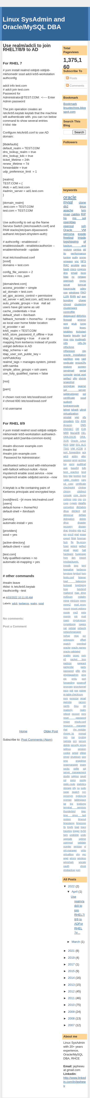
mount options (78, 608)
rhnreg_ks (68, 733)
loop (65, 589)
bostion (77, 476)
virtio (83, 850)
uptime (82, 839)
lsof (84, 335)
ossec (76, 655)
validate (82, 842)
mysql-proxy (79, 620)
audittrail (81, 464)
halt (84, 550)
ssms (73, 780)
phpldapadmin (70, 675)
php (84, 671)
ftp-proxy (81, 542)
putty (75, 257)
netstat (72, 628)
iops (76, 565)
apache (68, 210)
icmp (83, 323)
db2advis (81, 507)
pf (85, 241)
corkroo (67, 499)
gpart (75, 550)
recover (76, 714)
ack (84, 452)
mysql (68, 202)
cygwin (73, 503)
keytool (77, 573)
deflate (82, 515)
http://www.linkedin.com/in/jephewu (74, 1081)
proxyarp (68, 686)
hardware (68, 554)
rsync (83, 280)
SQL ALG (81, 445)
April (75, 891)
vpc (84, 854)
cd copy (68, 484)
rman (66, 214)
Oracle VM (74, 230)
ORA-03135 (69, 437)
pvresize (74, 698)
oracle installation (74, 354)
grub (74, 323)
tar (64, 804)
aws (83, 265)
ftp (72, 542)
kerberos (24, 603)
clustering (80, 304)
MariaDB (74, 433)
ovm (83, 655)
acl (79, 296)
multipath (80, 339)
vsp (65, 292)
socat (66, 284)
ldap (66, 276)
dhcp (66, 522)
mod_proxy (80, 604)
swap (66, 792)
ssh (83, 226)
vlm (78, 854)
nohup (66, 636)
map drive (80, 593)
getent (73, 546)
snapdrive (80, 761)
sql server (74, 389)
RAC (66, 265)
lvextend (81, 589)
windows (74, 292)
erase (83, 534)
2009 (72, 1011)
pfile (78, 671)
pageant (81, 663)
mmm (83, 600)
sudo (83, 788)
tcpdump (81, 804)
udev (83, 288)
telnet (66, 409)
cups (66, 503)
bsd (84, 476)
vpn (77, 417)
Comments (75, 85)
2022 (72, 886)
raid (83, 358)
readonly (68, 710)
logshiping (80, 585)
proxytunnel (80, 686)
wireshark (68, 862)
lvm (83, 210)
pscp (66, 690)
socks (66, 768)
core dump (79, 495)
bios (65, 476)
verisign (78, 846)
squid (83, 776)
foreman (81, 538)
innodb (67, 565)
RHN (73, 296)
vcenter (67, 846)
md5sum (68, 597)
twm (65, 835)
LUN (66, 296)
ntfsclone (68, 346)
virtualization (70, 413)
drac (65, 530)
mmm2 (67, 604)
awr (84, 296)
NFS (83, 261)
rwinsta (67, 741)
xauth (66, 866)
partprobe (68, 667)
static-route (69, 784)
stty (74, 788)
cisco (73, 269)
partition (68, 358)
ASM (83, 421)
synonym (68, 796)
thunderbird (69, 811)
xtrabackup (69, 870)
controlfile (69, 311)
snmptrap (69, 385)
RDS (66, 445)
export (66, 538)
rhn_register (79, 729)
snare (83, 764)
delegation (69, 519)
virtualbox (68, 854)
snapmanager (70, 764)
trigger (76, 831)
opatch (67, 643)
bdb (84, 468)
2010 (72, 1005)
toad (77, 827)
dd (84, 249)
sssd (41, 603)
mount (66, 608)
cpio (74, 499)
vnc (77, 261)
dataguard (69, 315)
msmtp (67, 616)
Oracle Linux (78, 441)
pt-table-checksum (73, 694)
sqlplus (75, 776)
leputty (76, 335)
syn (84, 792)
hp (65, 218)
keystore (67, 573)
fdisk (73, 538)
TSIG (66, 448)
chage (82, 300)
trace (83, 827)
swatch (75, 792)
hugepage (80, 554)
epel (76, 534)
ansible (75, 265)
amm (75, 460)
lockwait (67, 585)
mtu (71, 339)
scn (75, 741)
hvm (65, 558)
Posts (71, 78)
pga (77, 358)
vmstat (67, 417)
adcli (14, 603)
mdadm (82, 597)
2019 (72, 957)
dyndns (73, 530)
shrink (82, 378)
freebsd (68, 237)
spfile (76, 768)
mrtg (83, 612)
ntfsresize (69, 350)
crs (84, 499)
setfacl (67, 378)
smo (65, 761)
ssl (64, 780)
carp (83, 480)
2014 (72, 977)
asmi (71, 464)
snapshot (68, 381)
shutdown (75, 757)
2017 (72, 964)
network (82, 628)
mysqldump (69, 624)
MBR (66, 433)
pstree (82, 690)
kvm (83, 573)
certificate (81, 484)
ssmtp (83, 780)
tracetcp (67, 831)
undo (83, 835)
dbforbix (81, 315)
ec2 (84, 530)
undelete (74, 835)
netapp (82, 276)
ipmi (83, 565)
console (67, 495)
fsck (65, 542)
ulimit (83, 409)
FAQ (83, 292)
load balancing (74, 581)
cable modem (71, 480)
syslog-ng (81, 796)
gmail (66, 550)
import (82, 558)
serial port (80, 374)
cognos (81, 269)
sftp (75, 378)
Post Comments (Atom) (36, 739)
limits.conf (68, 577)
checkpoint (69, 487)
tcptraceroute (71, 405)
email (74, 272)
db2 (66, 206)
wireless (81, 858)
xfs (84, 417)
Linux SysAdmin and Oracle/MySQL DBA (34, 23)
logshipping (71, 241)
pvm (65, 698)
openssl (68, 226)
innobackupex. (71, 561)
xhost (83, 866)
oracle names (78, 647)
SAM (72, 445)
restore (67, 366)
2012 (72, 991)
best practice (71, 472)
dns (65, 272)
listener (82, 577)
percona (68, 234)
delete (82, 519)
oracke (67, 647)
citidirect (81, 491)
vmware (68, 261)
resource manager (74, 725)
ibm (74, 558)
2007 (72, 1025)
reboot (66, 714)
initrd (66, 327)
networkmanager (72, 632)
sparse (82, 385)
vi (85, 846)
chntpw (82, 487)
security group (78, 745)
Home (23, 731)
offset (83, 640)
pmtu (74, 679)
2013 (72, 984)
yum (78, 870)
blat (71, 476)
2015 (72, 971)
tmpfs (70, 827)
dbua (66, 511)
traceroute (69, 288)
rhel (65, 729)
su (78, 788)
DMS (83, 425)
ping (83, 675)
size (84, 757)
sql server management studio (74, 772)
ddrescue (68, 515)
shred (66, 757)
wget (66, 858)
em (65, 534)
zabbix (75, 214)
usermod (68, 842)
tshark (74, 409)
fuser (66, 546)
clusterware (70, 307)
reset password (74, 718)
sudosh (67, 401)
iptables (68, 331)
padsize (67, 663)
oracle (70, 197)
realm (33, 603)
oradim (67, 655)
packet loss (78, 659)
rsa (73, 737)
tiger (83, 811)
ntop (76, 636)
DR (77, 429)
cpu (80, 499)
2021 (72, 950)
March (76, 941)
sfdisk (83, 753)
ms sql (79, 218)
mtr (76, 616)
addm (75, 456)
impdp (82, 237)
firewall (67, 319)
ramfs (66, 706)
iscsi (83, 272)
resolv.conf (80, 722)
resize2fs (80, 362)
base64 (75, 468)
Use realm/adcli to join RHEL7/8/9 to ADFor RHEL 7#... (78, 914)
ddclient (76, 511)
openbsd (81, 643)
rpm (65, 737)
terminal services (74, 807)
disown (82, 526)
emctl (70, 534)
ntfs (65, 342)
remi (83, 714)
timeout (82, 819)
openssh (68, 280)
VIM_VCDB (77, 448)
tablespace (80, 800)
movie (66, 612)
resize (66, 722)
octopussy (68, 640)
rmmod (82, 733)
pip (65, 679)
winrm (73, 858)
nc (73, 276)
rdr (84, 706)
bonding (68, 300)
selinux (67, 749)
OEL (83, 433)
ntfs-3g (82, 342)
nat (65, 628)
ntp (84, 350)
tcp (71, 804)
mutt (83, 616)
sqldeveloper (71, 393)
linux (83, 206)
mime (66, 600)
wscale (82, 862)
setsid (75, 753)
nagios (82, 624)
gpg (65, 323)
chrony (67, 491)
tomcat (82, 284)
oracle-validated (71, 651)
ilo (64, 253)
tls (64, 827)
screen (82, 366)
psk (71, 690)
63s (77, 421)
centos (77, 249)
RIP (83, 214)
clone (82, 202)
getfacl (82, 546)
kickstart (81, 331)
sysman (67, 800)
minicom (74, 600)
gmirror (81, 319)
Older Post (51, 731)
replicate (68, 362)
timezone (81, 823)
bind (83, 472)
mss (65, 339)
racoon (82, 702)
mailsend (68, 593)
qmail (83, 698)
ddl (84, 511)
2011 (72, 998)
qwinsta (67, 702)
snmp (82, 257)
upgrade (67, 839)
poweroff (81, 682)
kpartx (67, 335)
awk (65, 468)
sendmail (68, 370)
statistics (81, 784)
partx (83, 667)
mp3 (75, 612)
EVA (83, 429)
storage (67, 788)
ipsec (83, 327)
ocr (84, 636)
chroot (67, 304)
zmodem (68, 421)
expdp (82, 234)
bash (66, 269)
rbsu (76, 706)
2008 (72, 1018)
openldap (69, 222)
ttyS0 (83, 831)
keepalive (68, 569)
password (68, 671)
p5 (64, 659)
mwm (66, 620)
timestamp (69, 823)
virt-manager (70, 850)
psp (76, 690)
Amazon (67, 425)
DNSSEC (68, 429)
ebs (79, 530)
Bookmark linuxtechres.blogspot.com (74, 107)
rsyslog (82, 737)
